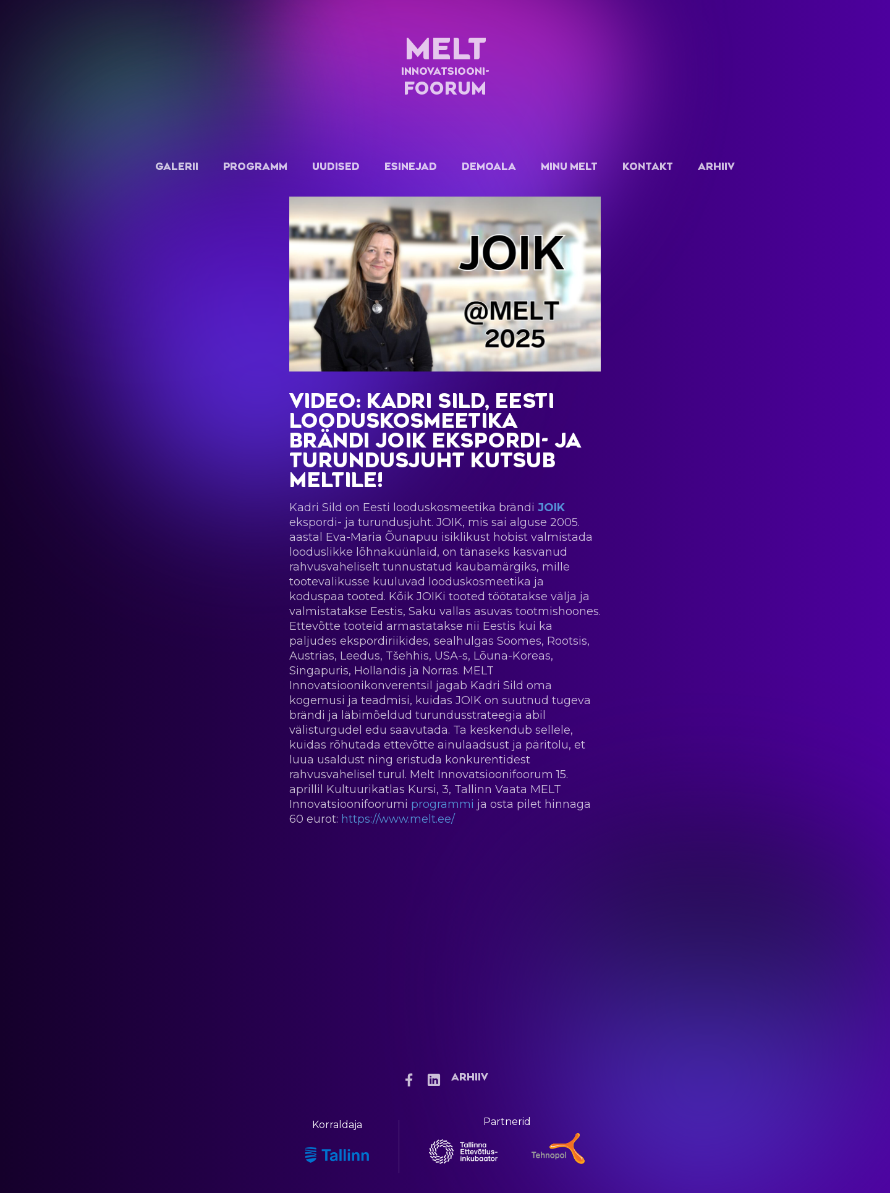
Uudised (336, 166)
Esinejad (410, 166)
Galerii (176, 166)
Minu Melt (569, 166)
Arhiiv (716, 166)
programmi (442, 804)
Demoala (489, 166)
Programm (255, 166)
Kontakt (647, 166)
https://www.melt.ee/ (398, 819)
